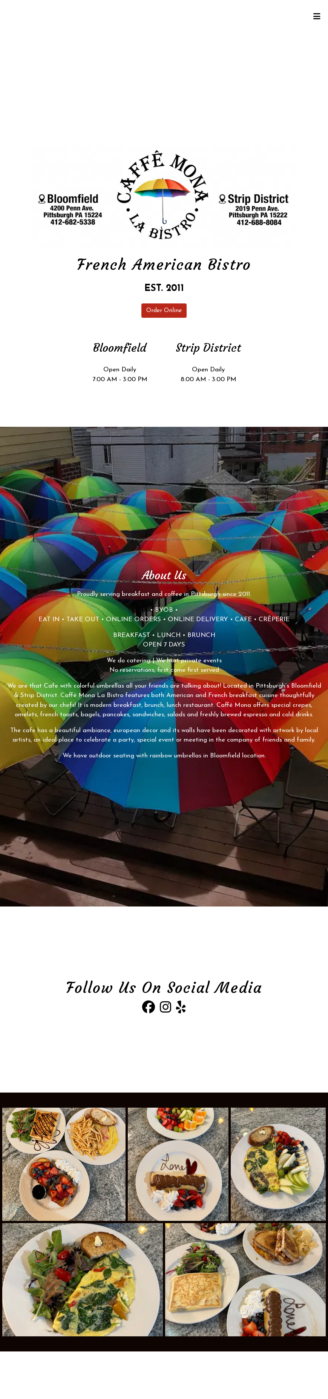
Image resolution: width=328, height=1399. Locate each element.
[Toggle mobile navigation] (317, 17)
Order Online (164, 311)
